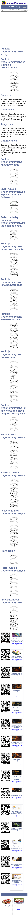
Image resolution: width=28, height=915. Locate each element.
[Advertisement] (14, 31)
